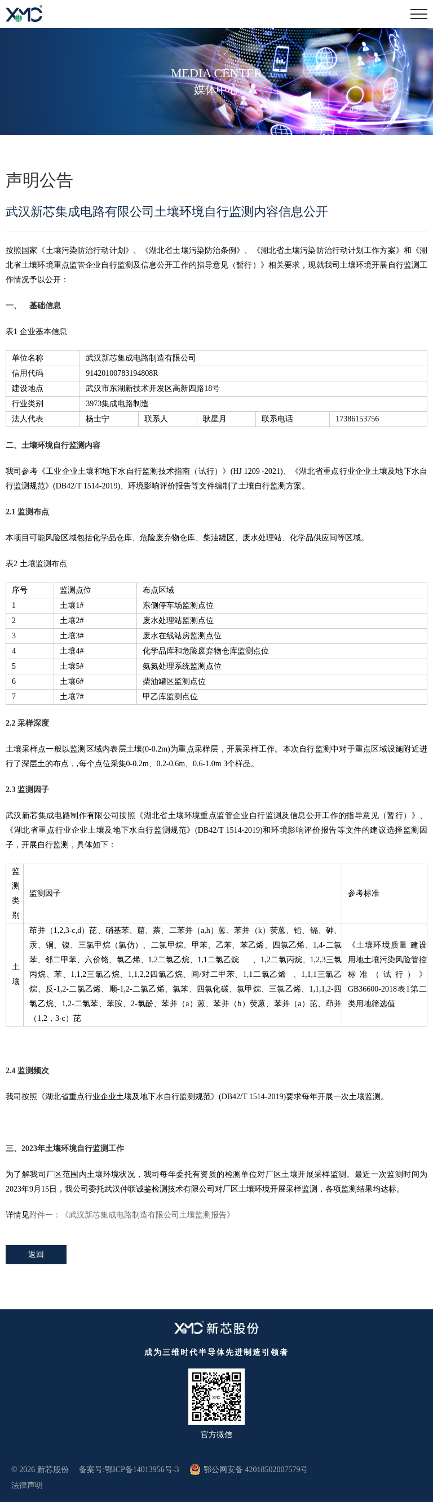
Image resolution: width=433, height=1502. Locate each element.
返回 (36, 1254)
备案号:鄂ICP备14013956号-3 (129, 1469)
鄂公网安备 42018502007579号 (248, 1469)
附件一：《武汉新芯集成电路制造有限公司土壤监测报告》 (132, 1215)
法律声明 (27, 1485)
